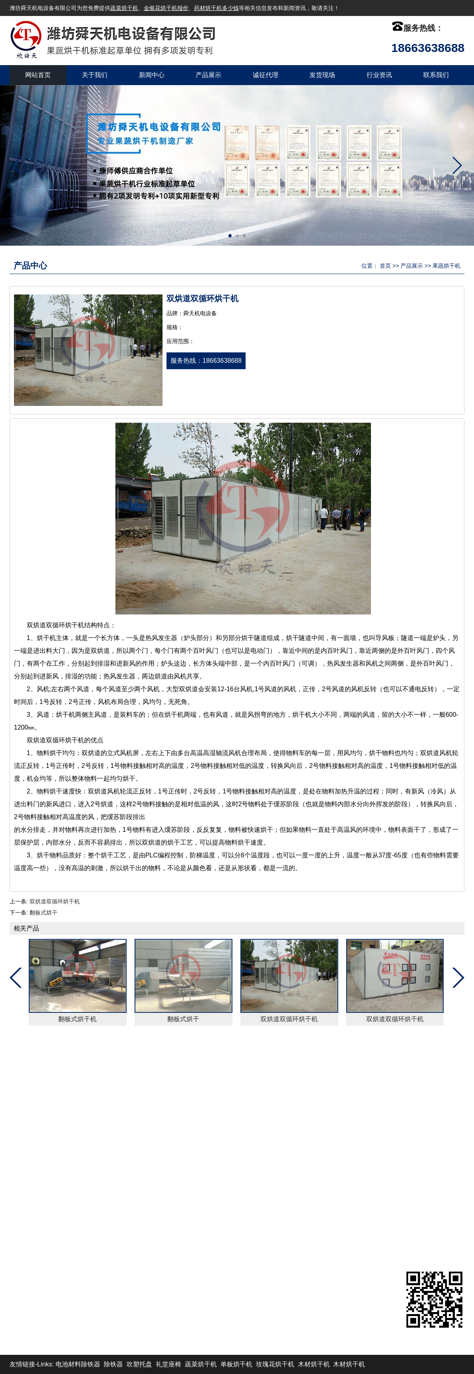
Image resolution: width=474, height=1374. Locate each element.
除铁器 (113, 1364)
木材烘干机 (314, 1364)
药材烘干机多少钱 (216, 8)
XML (396, 1059)
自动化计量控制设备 (147, 1114)
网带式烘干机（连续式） (154, 1172)
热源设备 (222, 1126)
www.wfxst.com (347, 1195)
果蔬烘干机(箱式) (143, 1183)
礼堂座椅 (168, 1364)
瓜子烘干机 (135, 1137)
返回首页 (31, 1059)
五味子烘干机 (229, 1183)
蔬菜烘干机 (124, 8)
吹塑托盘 (139, 1364)
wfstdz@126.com (349, 1183)
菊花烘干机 (226, 1137)
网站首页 (38, 75)
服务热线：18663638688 (206, 360)
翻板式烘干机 (78, 1019)
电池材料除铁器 (78, 1364)
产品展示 (208, 75)
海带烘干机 (135, 1160)
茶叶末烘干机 (229, 1114)
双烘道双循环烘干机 (55, 901)
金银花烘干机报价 (166, 8)
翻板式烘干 (44, 912)
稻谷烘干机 (226, 1160)
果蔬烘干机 (446, 265)
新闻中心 (152, 75)
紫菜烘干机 (135, 1195)
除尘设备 (131, 1126)
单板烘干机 (236, 1364)
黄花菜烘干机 (138, 1149)
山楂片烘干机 (229, 1195)
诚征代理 (265, 75)
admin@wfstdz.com (353, 1172)
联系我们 (436, 75)
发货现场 (322, 75)
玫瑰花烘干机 (229, 1149)
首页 (385, 265)
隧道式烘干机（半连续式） (248, 1172)
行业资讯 (379, 75)
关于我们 (94, 75)
